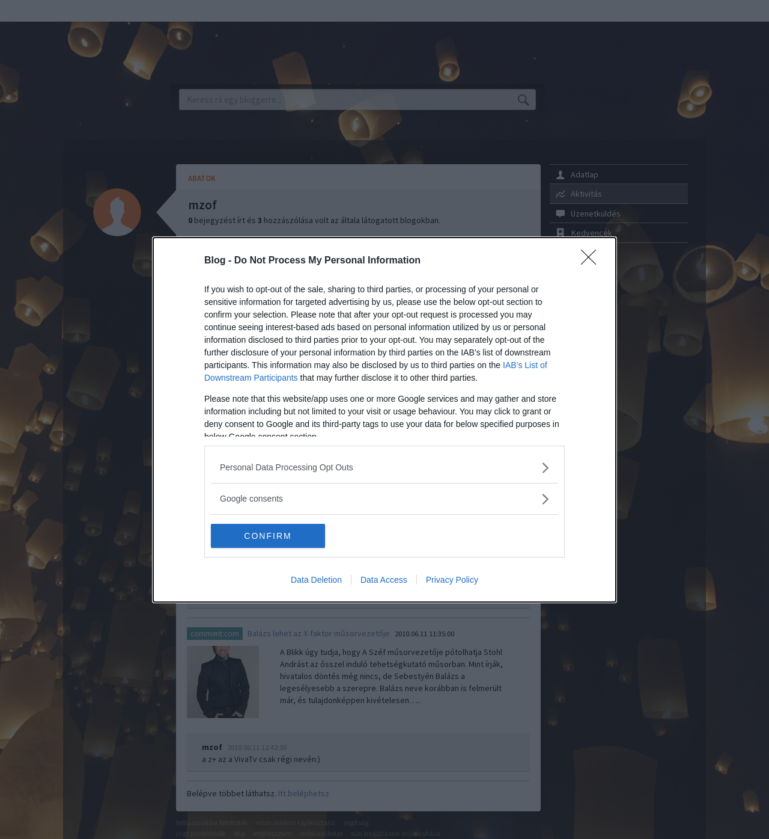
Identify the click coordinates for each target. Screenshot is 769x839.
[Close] (592, 261)
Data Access (383, 580)
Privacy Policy (452, 580)
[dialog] (384, 420)
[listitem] (384, 467)
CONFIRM (267, 536)
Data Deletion (316, 580)
